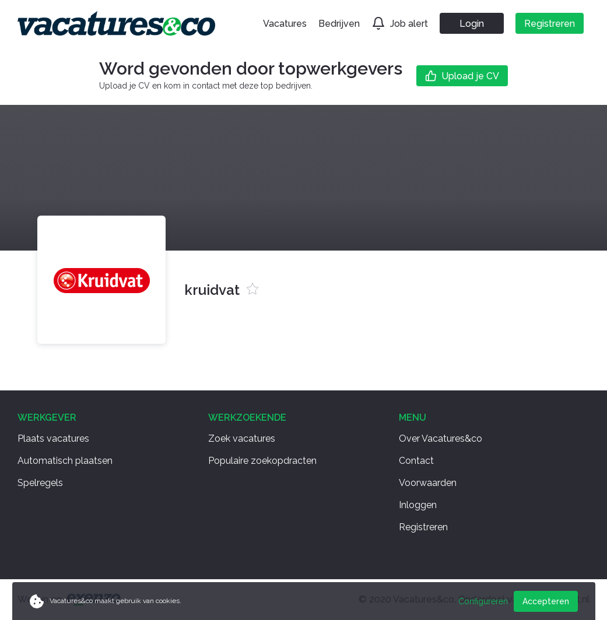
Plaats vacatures (53, 438)
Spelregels (40, 482)
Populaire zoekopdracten (262, 460)
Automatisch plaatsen (65, 460)
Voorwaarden (428, 482)
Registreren (423, 527)
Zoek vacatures (241, 438)
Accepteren (545, 601)
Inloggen (418, 504)
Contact (416, 460)
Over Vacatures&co (440, 438)
